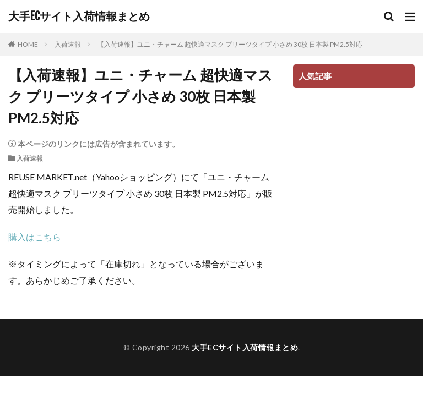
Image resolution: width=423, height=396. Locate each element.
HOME (28, 44)
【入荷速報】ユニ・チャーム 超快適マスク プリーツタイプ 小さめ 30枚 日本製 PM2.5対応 (229, 44)
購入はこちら (34, 237)
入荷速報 (68, 44)
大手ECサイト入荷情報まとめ (79, 16)
